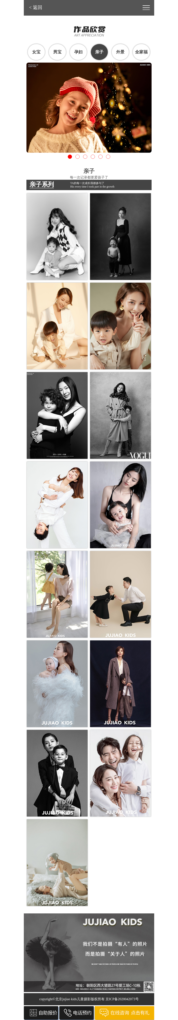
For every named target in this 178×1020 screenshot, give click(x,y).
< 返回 (35, 7)
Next (151, 105)
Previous (27, 105)
